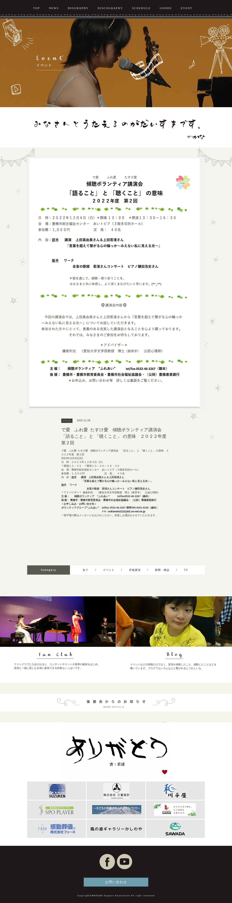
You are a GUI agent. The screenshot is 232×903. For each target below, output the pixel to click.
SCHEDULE (141, 8)
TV (186, 569)
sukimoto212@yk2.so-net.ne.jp (126, 511)
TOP (36, 8)
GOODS (166, 8)
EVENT (186, 8)
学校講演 (135, 569)
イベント (109, 569)
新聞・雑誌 (162, 569)
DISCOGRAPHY (110, 8)
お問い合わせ (116, 882)
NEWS (54, 8)
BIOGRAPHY (78, 8)
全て (85, 569)
